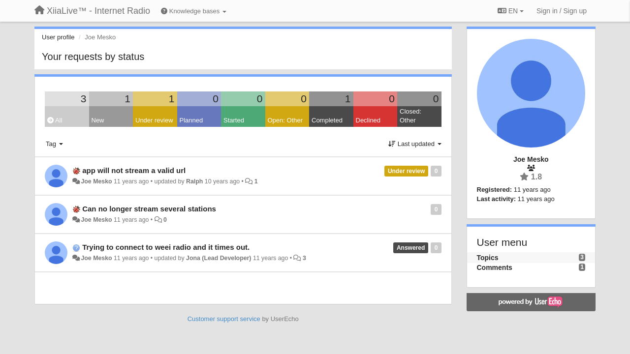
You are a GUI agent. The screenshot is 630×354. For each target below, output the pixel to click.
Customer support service (224, 319)
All (54, 120)
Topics (488, 258)
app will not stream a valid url (134, 170)
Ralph (194, 181)
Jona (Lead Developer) (218, 258)
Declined (368, 120)
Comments (494, 267)
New (98, 120)
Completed (327, 120)
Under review (154, 120)
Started (233, 120)
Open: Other (285, 120)
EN (511, 11)
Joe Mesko (96, 181)
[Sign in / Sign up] (562, 10)
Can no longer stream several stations (149, 209)
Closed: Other (410, 116)
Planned (191, 120)
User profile (58, 37)
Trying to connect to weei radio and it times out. (166, 247)
